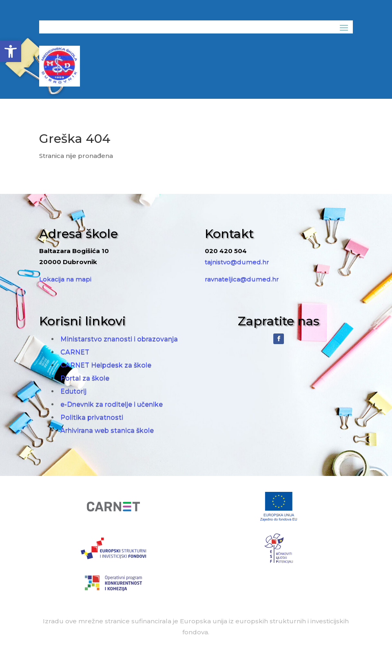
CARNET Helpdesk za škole (105, 365)
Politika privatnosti (91, 417)
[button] (10, 51)
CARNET (74, 352)
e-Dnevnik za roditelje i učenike (111, 404)
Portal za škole (84, 378)
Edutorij (73, 391)
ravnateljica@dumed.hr (242, 279)
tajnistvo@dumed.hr (237, 262)
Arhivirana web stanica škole (107, 430)
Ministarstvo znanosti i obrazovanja (119, 339)
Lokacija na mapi (65, 279)
